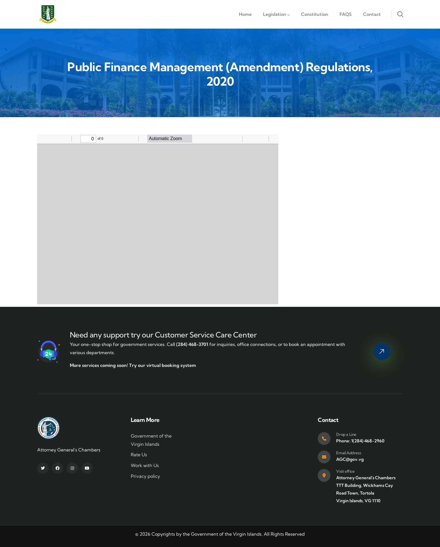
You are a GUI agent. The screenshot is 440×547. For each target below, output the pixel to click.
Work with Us (145, 465)
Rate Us (139, 454)
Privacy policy (145, 476)
